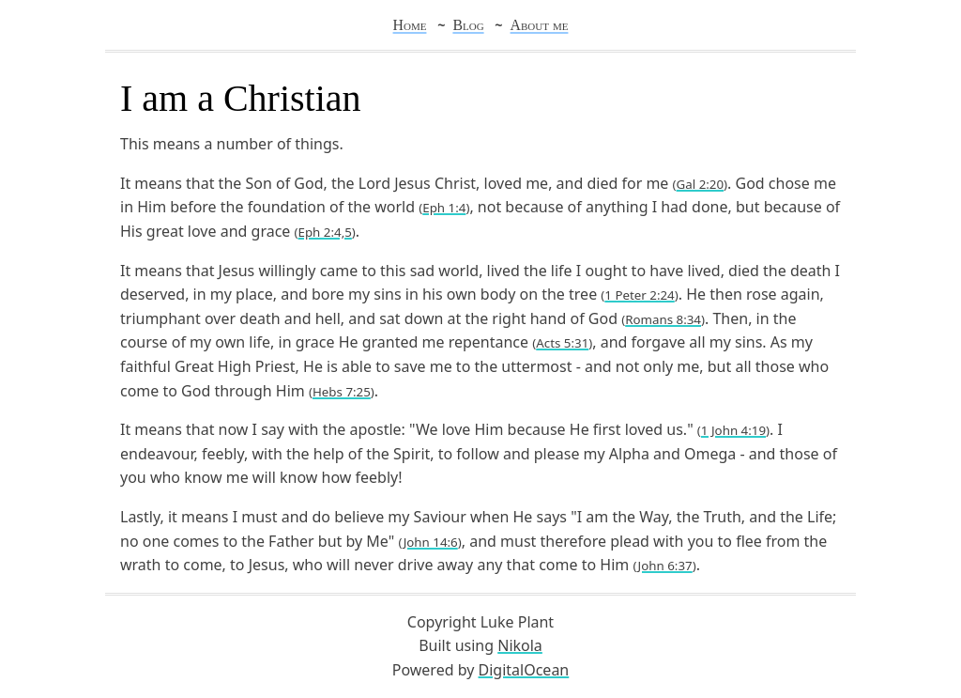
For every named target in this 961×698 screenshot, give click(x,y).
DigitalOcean (524, 669)
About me (540, 25)
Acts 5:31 (562, 342)
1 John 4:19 (733, 430)
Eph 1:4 (443, 207)
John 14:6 (431, 542)
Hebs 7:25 (342, 391)
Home (410, 25)
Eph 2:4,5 (325, 232)
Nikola (519, 645)
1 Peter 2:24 (639, 295)
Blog (467, 25)
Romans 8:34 (663, 319)
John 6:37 (665, 565)
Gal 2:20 (701, 184)
